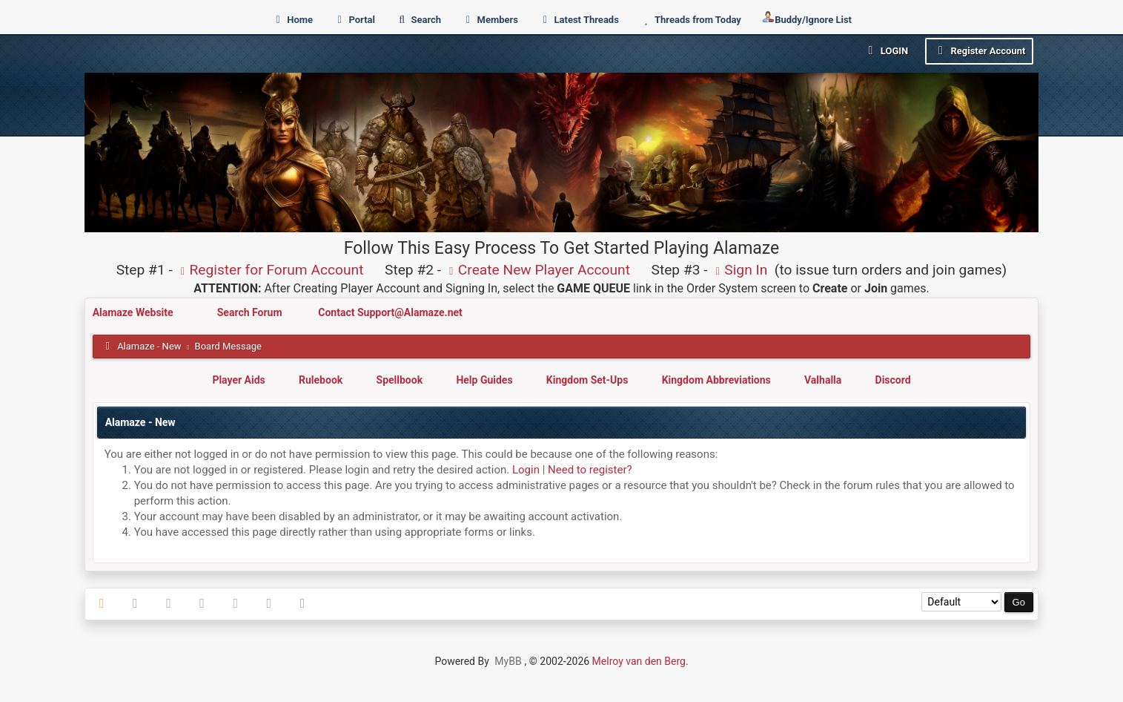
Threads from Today (690, 19)
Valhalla (822, 380)
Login (885, 50)
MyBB (507, 661)
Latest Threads (578, 19)
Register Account (979, 50)
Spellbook (400, 380)
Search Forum (251, 312)
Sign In (739, 269)
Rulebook (320, 380)
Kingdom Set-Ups (587, 380)
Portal (354, 19)
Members (489, 19)
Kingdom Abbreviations (716, 380)
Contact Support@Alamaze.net (390, 312)
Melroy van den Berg (639, 661)
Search (418, 19)
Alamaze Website (134, 312)
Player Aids (238, 380)
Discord (893, 380)
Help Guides (484, 380)
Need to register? (590, 469)
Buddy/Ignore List (806, 18)
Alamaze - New (149, 346)
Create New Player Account (537, 269)
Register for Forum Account (270, 269)
